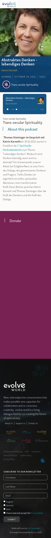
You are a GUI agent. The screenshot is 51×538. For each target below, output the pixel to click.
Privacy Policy (9, 459)
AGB (27, 451)
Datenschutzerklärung (13, 451)
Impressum (36, 451)
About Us (9, 423)
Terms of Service (10, 455)
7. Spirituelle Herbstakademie (17, 147)
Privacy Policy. (37, 513)
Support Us (20, 423)
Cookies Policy (26, 455)
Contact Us (33, 423)
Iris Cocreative (33, 528)
